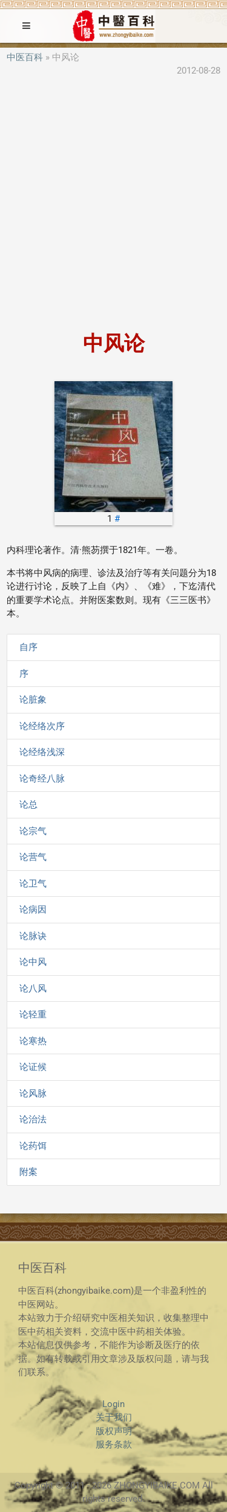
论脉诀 (33, 936)
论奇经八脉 (42, 778)
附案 (28, 1171)
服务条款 (114, 1444)
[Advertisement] (113, 205)
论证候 (33, 1066)
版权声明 (114, 1431)
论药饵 (33, 1145)
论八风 (33, 988)
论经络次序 (42, 726)
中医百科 (25, 57)
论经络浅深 (42, 752)
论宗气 (33, 831)
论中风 (33, 962)
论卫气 (33, 883)
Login (113, 1404)
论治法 (33, 1119)
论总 (28, 804)
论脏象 (33, 699)
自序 (28, 647)
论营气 (33, 857)
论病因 (33, 909)
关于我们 (114, 1417)
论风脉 (33, 1093)
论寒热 (33, 1041)
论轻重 (33, 1014)
